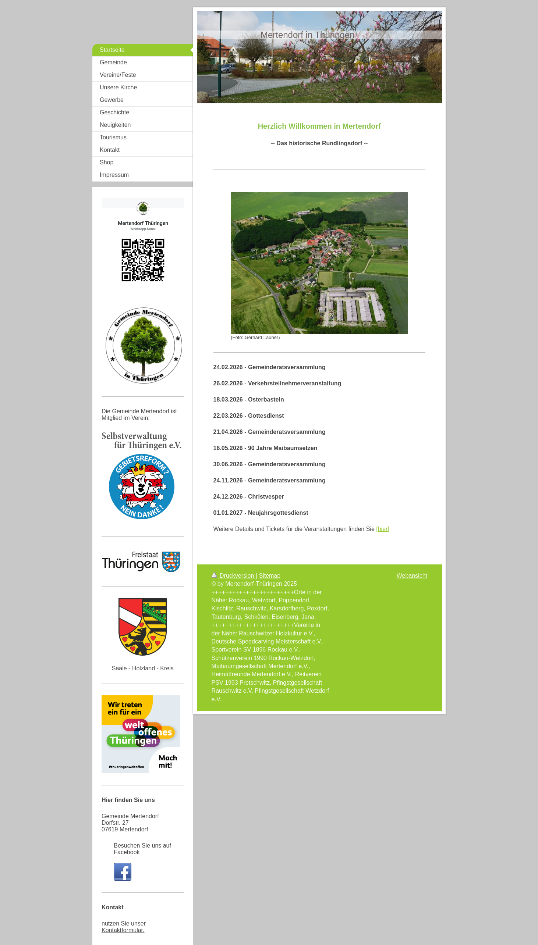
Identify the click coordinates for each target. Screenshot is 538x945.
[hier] (382, 529)
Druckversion (234, 576)
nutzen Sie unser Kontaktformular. (124, 926)
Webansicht (412, 576)
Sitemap (269, 576)
